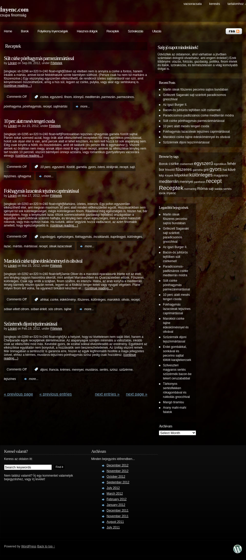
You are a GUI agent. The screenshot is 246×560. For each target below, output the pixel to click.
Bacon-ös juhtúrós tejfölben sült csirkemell (191, 110)
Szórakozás (135, 31)
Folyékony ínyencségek (52, 31)
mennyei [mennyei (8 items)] (186, 182)
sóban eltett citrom (16, 309)
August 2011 (115, 522)
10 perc (45, 167)
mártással (30, 246)
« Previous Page (18, 394)
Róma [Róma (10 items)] (202, 188)
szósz (114, 369)
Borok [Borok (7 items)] (163, 164)
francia (53, 369)
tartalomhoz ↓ (237, 4)
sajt (132, 167)
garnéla (81, 167)
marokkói (113, 299)
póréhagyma (12, 106)
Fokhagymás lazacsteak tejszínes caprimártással (41, 191)
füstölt (70, 167)
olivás (125, 299)
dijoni (43, 369)
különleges (134, 237)
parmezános (125, 97)
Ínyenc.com (14, 9)
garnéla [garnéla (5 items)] (198, 169)
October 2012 (116, 476)
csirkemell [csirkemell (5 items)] (186, 163)
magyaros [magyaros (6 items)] (220, 175)
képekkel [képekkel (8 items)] (181, 175)
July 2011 (113, 527)
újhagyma (24, 176)
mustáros (91, 369)
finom (67, 97)
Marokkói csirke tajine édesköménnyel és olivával (43, 261)
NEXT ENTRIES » (107, 394)
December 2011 (117, 510)
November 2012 (117, 471)
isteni (101, 167)
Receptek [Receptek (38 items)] (171, 187)
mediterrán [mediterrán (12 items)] (169, 181)
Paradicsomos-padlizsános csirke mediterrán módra (198, 115)
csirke (44, 97)
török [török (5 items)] (162, 193)
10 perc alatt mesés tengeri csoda (29, 121)
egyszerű (56, 97)
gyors (92, 167)
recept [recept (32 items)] (214, 181)
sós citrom (55, 309)
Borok (25, 31)
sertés (104, 369)
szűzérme (125, 369)
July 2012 (113, 488)
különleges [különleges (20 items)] (201, 175)
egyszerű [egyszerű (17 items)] (203, 163)
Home (8, 31)
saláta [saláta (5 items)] (218, 188)
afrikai (44, 299)
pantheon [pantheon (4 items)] (199, 181)
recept (47, 106)
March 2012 (115, 493)
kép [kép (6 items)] (161, 175)
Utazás (156, 31)
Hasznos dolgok (87, 31)
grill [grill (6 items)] (206, 170)
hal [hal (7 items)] (225, 170)
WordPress (28, 546)
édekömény (68, 299)
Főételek (56, 63)
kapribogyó (118, 237)
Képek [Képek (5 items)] (169, 175)
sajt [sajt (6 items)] (211, 189)
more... (85, 106)
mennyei (77, 369)
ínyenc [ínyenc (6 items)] (171, 193)
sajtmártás (60, 106)
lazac (7, 246)
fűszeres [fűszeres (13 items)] (184, 169)
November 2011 (117, 516)
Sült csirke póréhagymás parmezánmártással (39, 58)
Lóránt (12, 63)
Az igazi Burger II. (175, 104)
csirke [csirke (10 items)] (174, 163)
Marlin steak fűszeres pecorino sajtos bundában (195, 89)
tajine (67, 309)
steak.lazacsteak (60, 246)
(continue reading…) (18, 85)
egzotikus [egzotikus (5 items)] (220, 163)
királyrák (112, 167)
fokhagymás (83, 237)
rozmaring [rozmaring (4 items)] (190, 188)
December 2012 (117, 465)
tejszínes (10, 176)
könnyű (78, 97)
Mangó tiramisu (173, 402)
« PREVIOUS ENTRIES (55, 394)
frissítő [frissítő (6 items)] (170, 170)
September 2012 (118, 482)
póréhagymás (32, 106)
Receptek (113, 31)
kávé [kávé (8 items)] (232, 170)
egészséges (65, 237)
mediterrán (92, 97)
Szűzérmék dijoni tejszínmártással (30, 324)
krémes (65, 369)
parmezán (108, 97)
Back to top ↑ (46, 546)
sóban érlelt (39, 309)
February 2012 (117, 499)
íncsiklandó (101, 237)
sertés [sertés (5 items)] (227, 188)
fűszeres (83, 299)
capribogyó (47, 237)
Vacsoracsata (192, 4)
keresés (214, 4)
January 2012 (116, 505)
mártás (17, 246)
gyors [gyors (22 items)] (215, 169)
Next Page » (136, 394)
